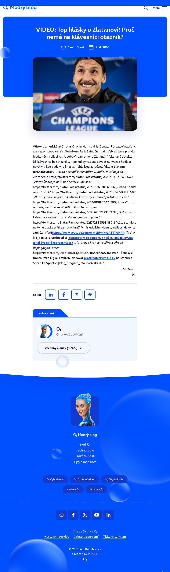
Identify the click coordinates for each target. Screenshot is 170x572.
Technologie (85, 450)
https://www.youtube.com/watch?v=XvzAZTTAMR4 (88, 232)
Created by (85, 557)
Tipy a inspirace (85, 462)
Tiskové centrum (114, 536)
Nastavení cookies (56, 536)
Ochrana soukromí (86, 536)
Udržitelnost (85, 456)
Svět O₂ (60, 35)
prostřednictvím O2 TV (99, 258)
